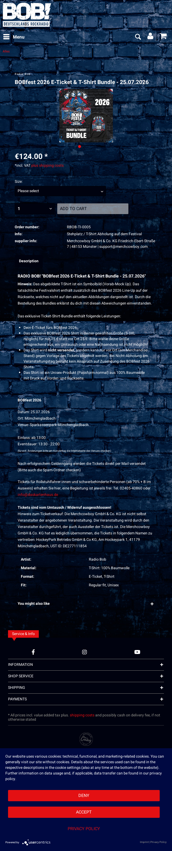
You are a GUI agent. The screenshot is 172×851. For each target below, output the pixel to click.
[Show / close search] (137, 37)
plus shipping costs (47, 165)
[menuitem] (13, 37)
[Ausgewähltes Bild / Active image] (79, 146)
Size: (18, 181)
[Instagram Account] (84, 652)
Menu (14, 36)
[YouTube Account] (137, 652)
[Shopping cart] (163, 37)
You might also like (34, 603)
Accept (84, 812)
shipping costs (82, 715)
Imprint (144, 842)
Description (29, 261)
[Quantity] (35, 208)
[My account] (150, 37)
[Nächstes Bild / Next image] (86, 146)
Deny (83, 795)
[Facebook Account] (33, 652)
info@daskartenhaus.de (38, 494)
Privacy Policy (84, 829)
